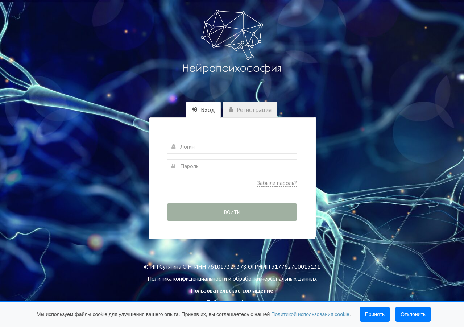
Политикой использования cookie (310, 314)
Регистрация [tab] (250, 110)
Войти (232, 212)
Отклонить (413, 314)
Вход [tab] (203, 110)
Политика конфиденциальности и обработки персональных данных (232, 278)
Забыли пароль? (277, 182)
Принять (375, 314)
